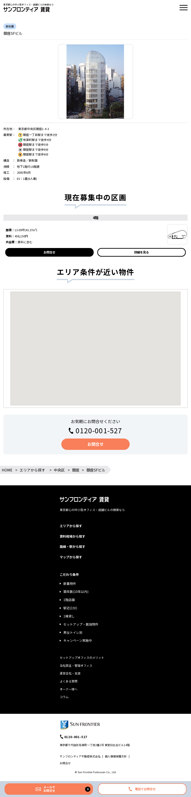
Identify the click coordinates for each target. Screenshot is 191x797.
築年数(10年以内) (75, 591)
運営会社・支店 (70, 673)
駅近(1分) (70, 608)
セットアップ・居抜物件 (80, 624)
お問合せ (49, 252)
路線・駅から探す (72, 546)
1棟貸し (69, 616)
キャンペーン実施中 (77, 640)
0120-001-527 (99, 430)
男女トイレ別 (73, 632)
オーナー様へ (68, 689)
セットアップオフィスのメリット (82, 657)
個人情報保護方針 (116, 756)
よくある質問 (68, 681)
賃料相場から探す (72, 536)
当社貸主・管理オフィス (76, 665)
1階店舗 (69, 599)
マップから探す (71, 557)
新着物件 (69, 583)
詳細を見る (141, 252)
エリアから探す (32, 470)
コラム (64, 697)
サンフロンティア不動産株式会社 (80, 756)
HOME (7, 470)
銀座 (75, 470)
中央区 (59, 470)
